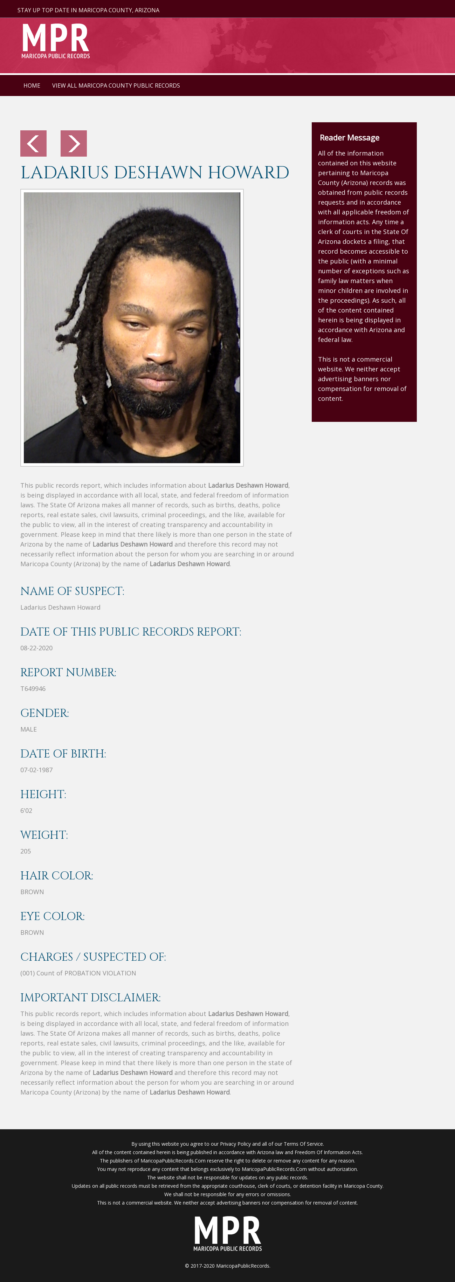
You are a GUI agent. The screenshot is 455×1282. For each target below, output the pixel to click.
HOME (31, 85)
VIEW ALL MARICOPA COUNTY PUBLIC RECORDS (116, 85)
